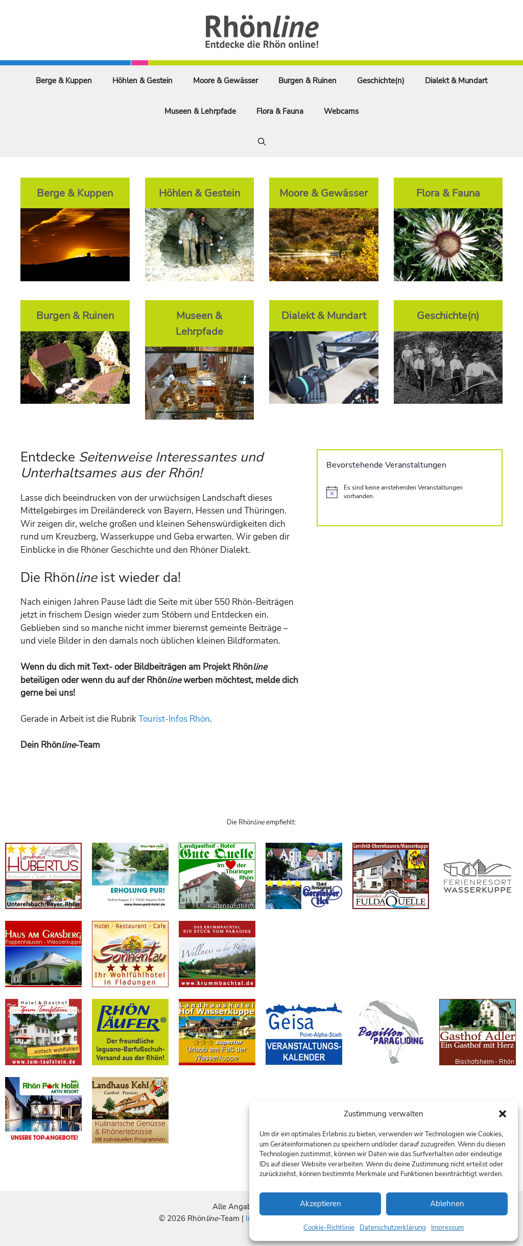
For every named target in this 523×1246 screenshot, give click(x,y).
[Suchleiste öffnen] (262, 142)
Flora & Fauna (279, 111)
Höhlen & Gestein (142, 81)
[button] (502, 1114)
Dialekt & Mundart (456, 81)
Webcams (341, 111)
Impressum (447, 1227)
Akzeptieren (320, 1204)
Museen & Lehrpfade (200, 111)
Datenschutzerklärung (393, 1227)
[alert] (409, 491)
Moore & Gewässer (225, 81)
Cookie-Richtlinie (328, 1227)
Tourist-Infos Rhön (174, 719)
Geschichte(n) (381, 81)
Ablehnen (447, 1204)
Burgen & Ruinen (307, 81)
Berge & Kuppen (64, 81)
